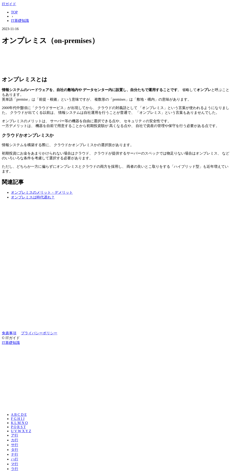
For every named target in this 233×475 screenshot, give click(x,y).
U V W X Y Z (21, 431)
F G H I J (18, 419)
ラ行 (14, 469)
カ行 (14, 440)
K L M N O (19, 423)
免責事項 (9, 333)
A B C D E (19, 415)
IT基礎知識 (20, 21)
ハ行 (14, 459)
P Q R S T (18, 427)
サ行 (14, 445)
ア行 (14, 435)
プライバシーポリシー (39, 333)
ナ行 (14, 454)
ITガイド (9, 4)
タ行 (14, 450)
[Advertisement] (116, 61)
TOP (14, 12)
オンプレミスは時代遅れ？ (33, 197)
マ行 (14, 464)
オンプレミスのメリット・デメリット (42, 192)
